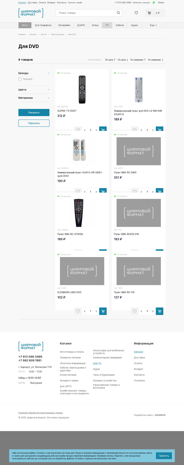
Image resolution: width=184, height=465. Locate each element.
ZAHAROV (160, 449)
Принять (164, 455)
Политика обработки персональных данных (40, 446)
